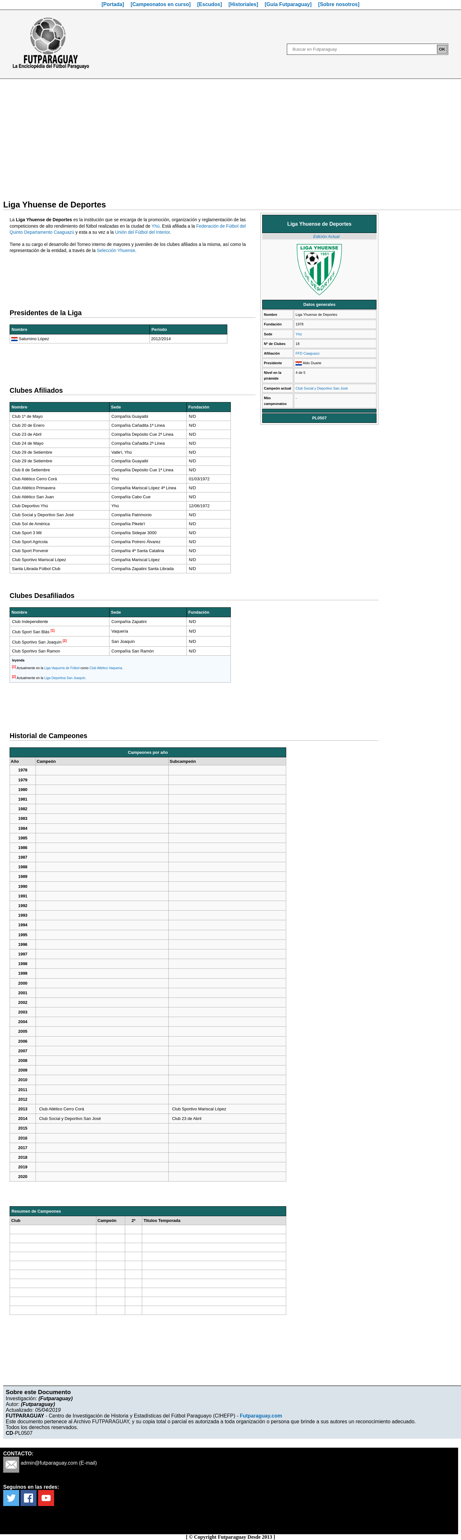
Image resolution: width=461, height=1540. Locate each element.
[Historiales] (243, 4)
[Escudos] (209, 4)
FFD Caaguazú (307, 353)
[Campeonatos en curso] (161, 4)
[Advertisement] (230, 135)
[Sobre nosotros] (339, 4)
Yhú (298, 334)
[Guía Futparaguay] (288, 4)
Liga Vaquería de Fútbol (61, 668)
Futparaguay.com (261, 1415)
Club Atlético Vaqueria (105, 668)
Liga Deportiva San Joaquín (64, 678)
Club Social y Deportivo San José (321, 388)
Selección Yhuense (116, 250)
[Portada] (112, 4)
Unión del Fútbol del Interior (142, 232)
